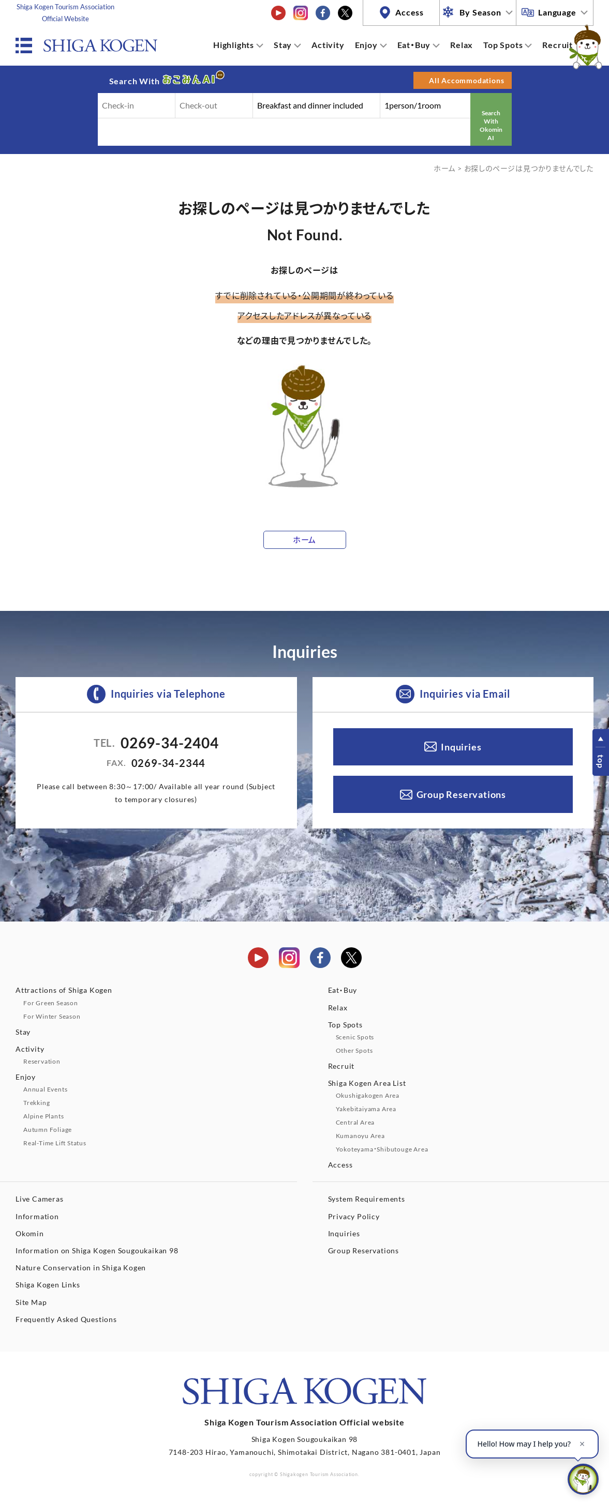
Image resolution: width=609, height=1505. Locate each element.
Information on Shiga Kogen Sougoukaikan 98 (97, 1250)
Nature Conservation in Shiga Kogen (81, 1267)
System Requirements (366, 1198)
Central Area (355, 1122)
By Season (480, 12)
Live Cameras (40, 1198)
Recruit (557, 45)
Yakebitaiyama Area (366, 1109)
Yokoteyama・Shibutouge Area (382, 1149)
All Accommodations (466, 80)
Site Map (31, 1302)
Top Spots (503, 45)
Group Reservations (461, 794)
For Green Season (50, 1003)
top (601, 761)
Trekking (36, 1103)
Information (37, 1216)
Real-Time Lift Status (54, 1143)
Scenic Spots (355, 1037)
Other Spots (354, 1050)
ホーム (444, 168)
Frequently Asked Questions (66, 1319)
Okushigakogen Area (367, 1095)
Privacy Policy (354, 1216)
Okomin (30, 1233)
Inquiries (461, 747)
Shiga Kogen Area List (367, 1083)
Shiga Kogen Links (48, 1284)
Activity (327, 45)
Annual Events (45, 1089)
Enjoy (366, 45)
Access (409, 12)
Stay (283, 45)
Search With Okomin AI (491, 125)
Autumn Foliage (47, 1129)
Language (557, 12)
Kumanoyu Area (360, 1136)
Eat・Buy (414, 45)
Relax (461, 45)
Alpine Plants (43, 1116)
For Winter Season (52, 1016)
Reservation (42, 1061)
